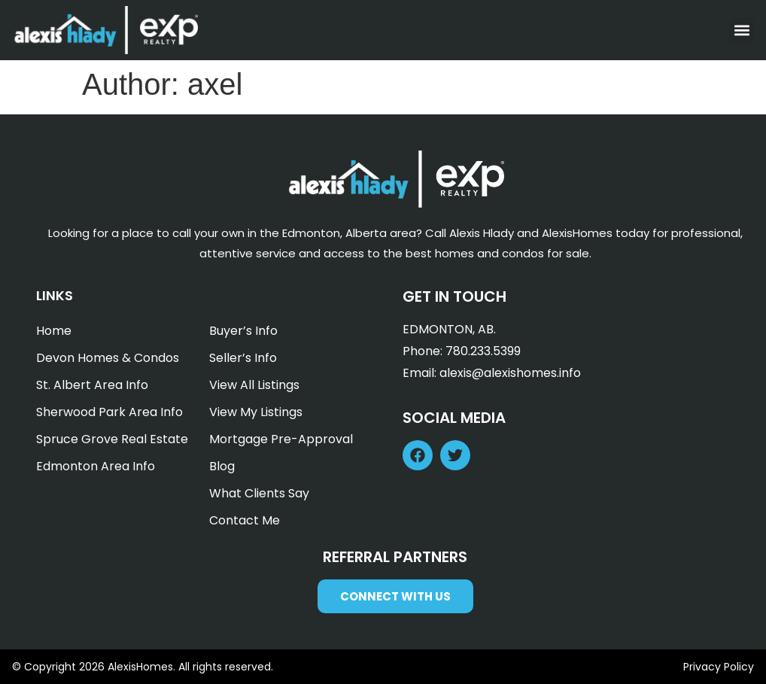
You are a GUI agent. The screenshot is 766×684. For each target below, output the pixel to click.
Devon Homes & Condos (107, 357)
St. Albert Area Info (92, 385)
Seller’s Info (243, 357)
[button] (741, 30)
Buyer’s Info (243, 330)
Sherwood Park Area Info (109, 412)
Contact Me (244, 520)
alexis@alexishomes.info (510, 373)
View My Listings (255, 412)
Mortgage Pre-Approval (281, 439)
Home (53, 330)
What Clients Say (259, 493)
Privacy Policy (718, 666)
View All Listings (254, 385)
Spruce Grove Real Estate (112, 439)
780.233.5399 (483, 351)
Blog (222, 466)
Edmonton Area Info (95, 466)
